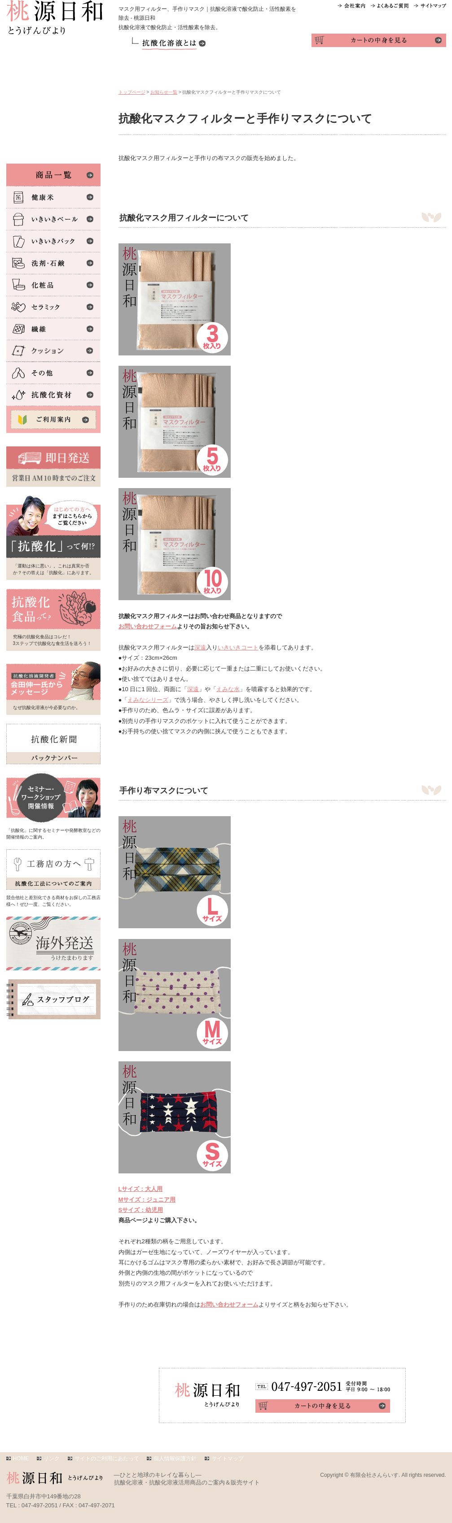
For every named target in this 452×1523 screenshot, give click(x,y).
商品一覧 (145, 70)
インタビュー (364, 70)
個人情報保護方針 (175, 1458)
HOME (21, 1458)
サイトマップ (227, 1458)
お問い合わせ (419, 70)
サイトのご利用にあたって (107, 1458)
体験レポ (310, 70)
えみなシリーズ (147, 700)
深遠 (200, 647)
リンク (52, 1458)
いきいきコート (238, 647)
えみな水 (228, 689)
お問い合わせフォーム (147, 626)
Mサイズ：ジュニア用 (147, 1199)
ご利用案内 (200, 70)
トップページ (131, 92)
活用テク (255, 70)
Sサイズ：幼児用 (140, 1210)
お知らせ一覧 (163, 92)
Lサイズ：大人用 (140, 1189)
